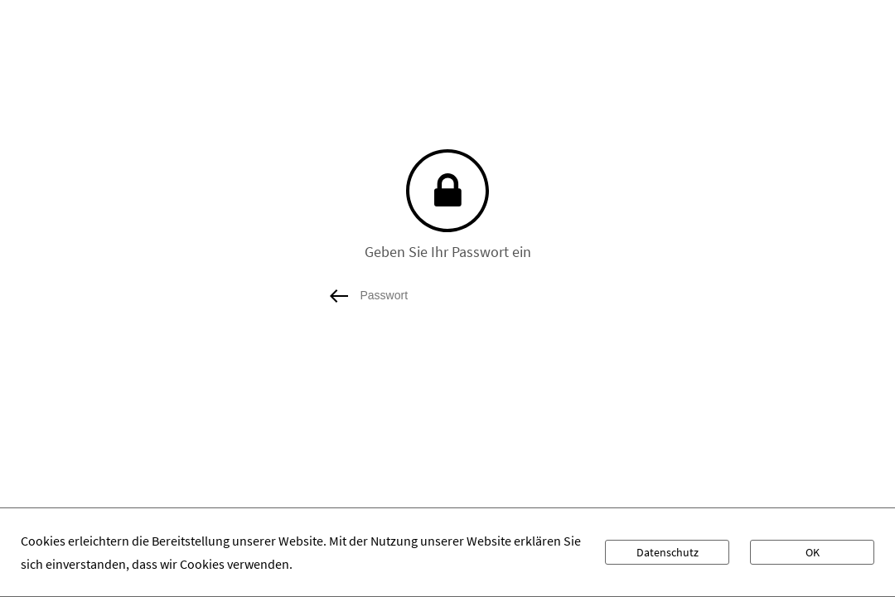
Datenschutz (667, 552)
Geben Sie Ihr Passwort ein (448, 251)
